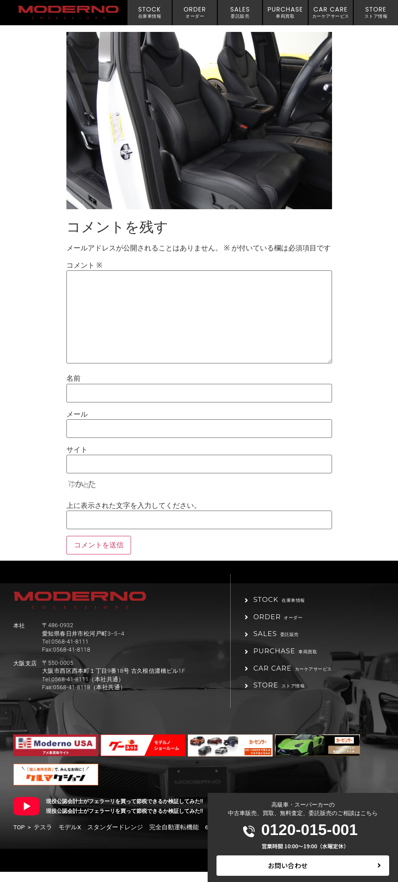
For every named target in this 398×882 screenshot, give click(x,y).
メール (77, 414)
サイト (77, 449)
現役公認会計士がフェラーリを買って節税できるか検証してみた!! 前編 (132, 811)
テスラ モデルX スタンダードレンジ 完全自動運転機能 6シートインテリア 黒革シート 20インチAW (185, 837)
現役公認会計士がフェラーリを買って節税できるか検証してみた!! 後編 (132, 821)
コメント (84, 265)
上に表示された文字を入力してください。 (133, 505)
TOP (19, 837)
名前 (73, 378)
